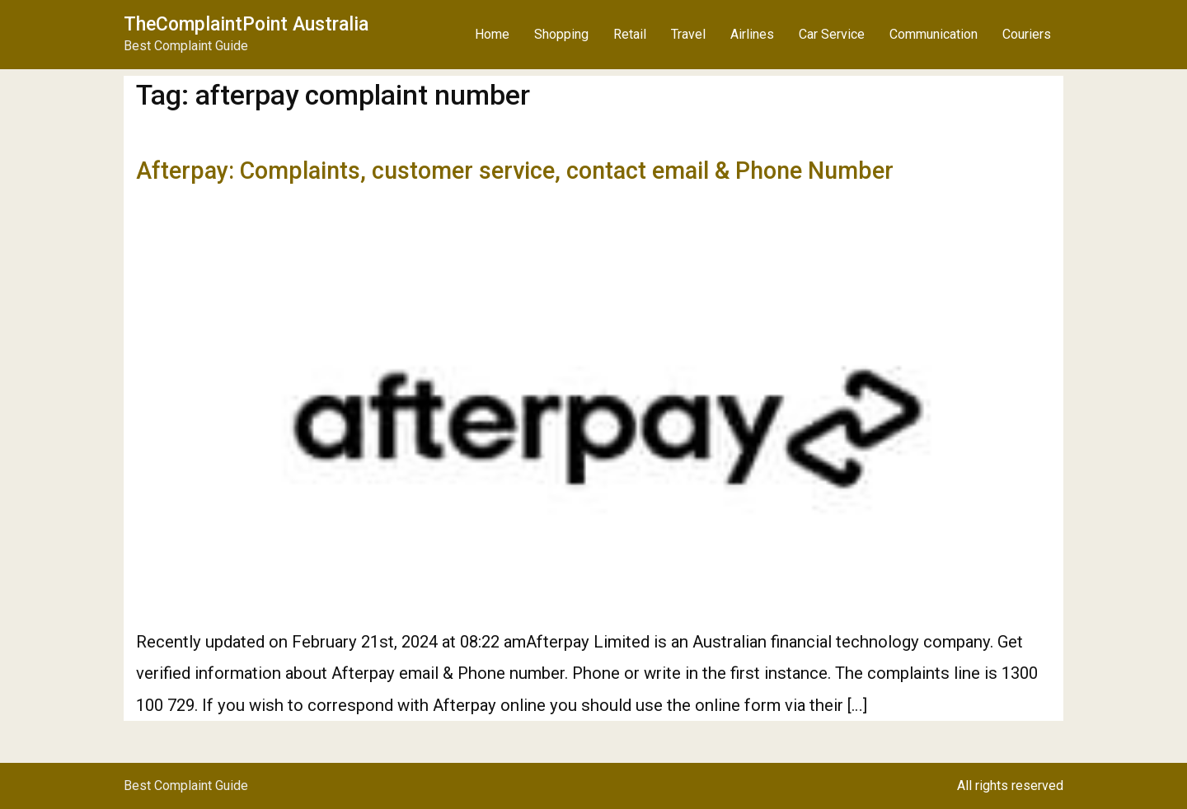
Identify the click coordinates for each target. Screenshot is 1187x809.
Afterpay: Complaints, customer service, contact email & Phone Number (515, 171)
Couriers (1026, 34)
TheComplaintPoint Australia (246, 24)
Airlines (752, 34)
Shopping (561, 34)
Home (492, 34)
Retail (629, 34)
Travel (688, 34)
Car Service (832, 34)
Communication (933, 34)
